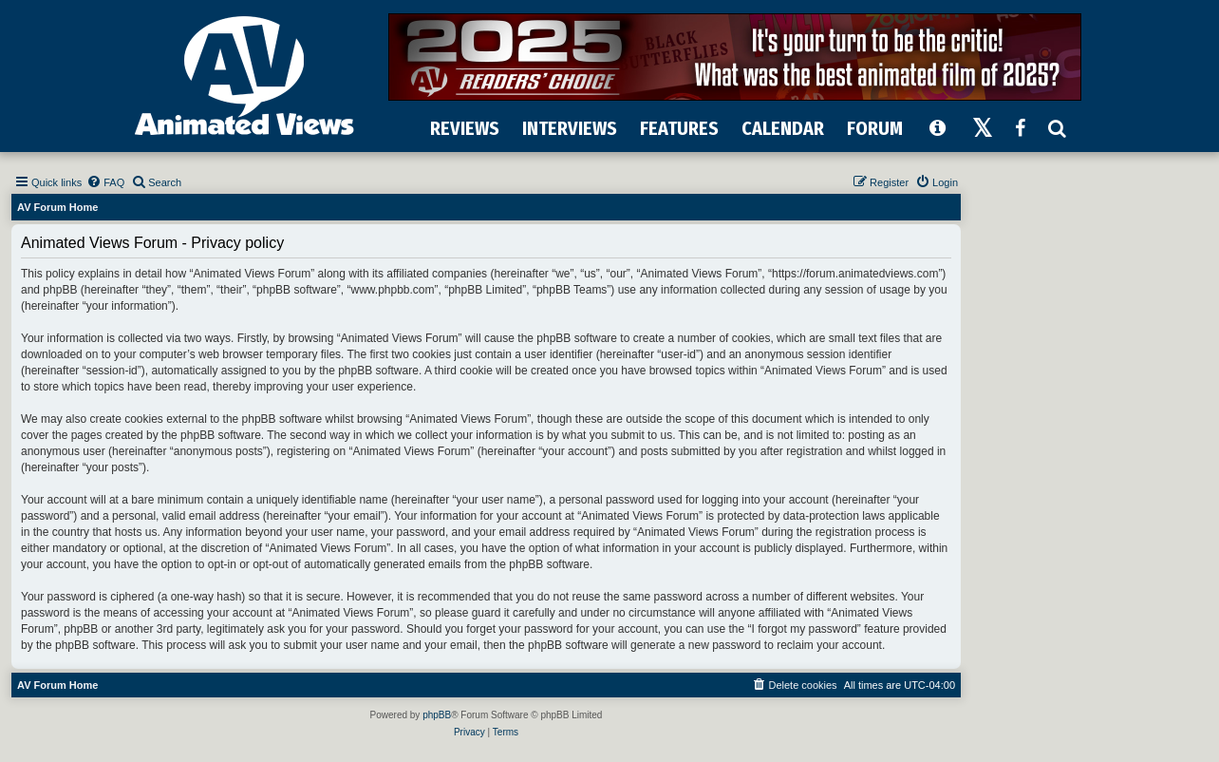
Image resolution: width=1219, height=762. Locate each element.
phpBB (436, 715)
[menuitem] (105, 182)
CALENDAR (782, 128)
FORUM (875, 128)
